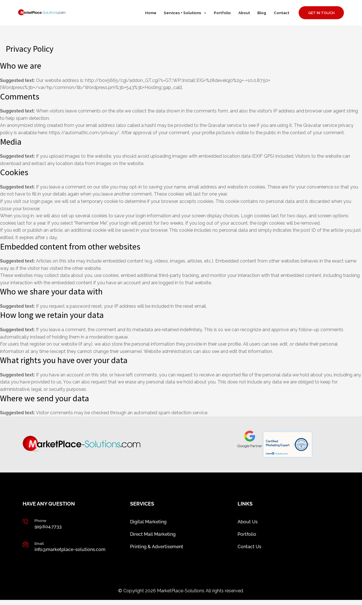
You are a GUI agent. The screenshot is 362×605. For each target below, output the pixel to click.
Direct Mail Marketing (153, 536)
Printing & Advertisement (156, 551)
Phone (40, 521)
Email (39, 543)
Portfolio (247, 536)
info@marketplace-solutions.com (70, 549)
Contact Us (249, 551)
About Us (248, 522)
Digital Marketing (148, 522)
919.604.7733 (48, 526)
